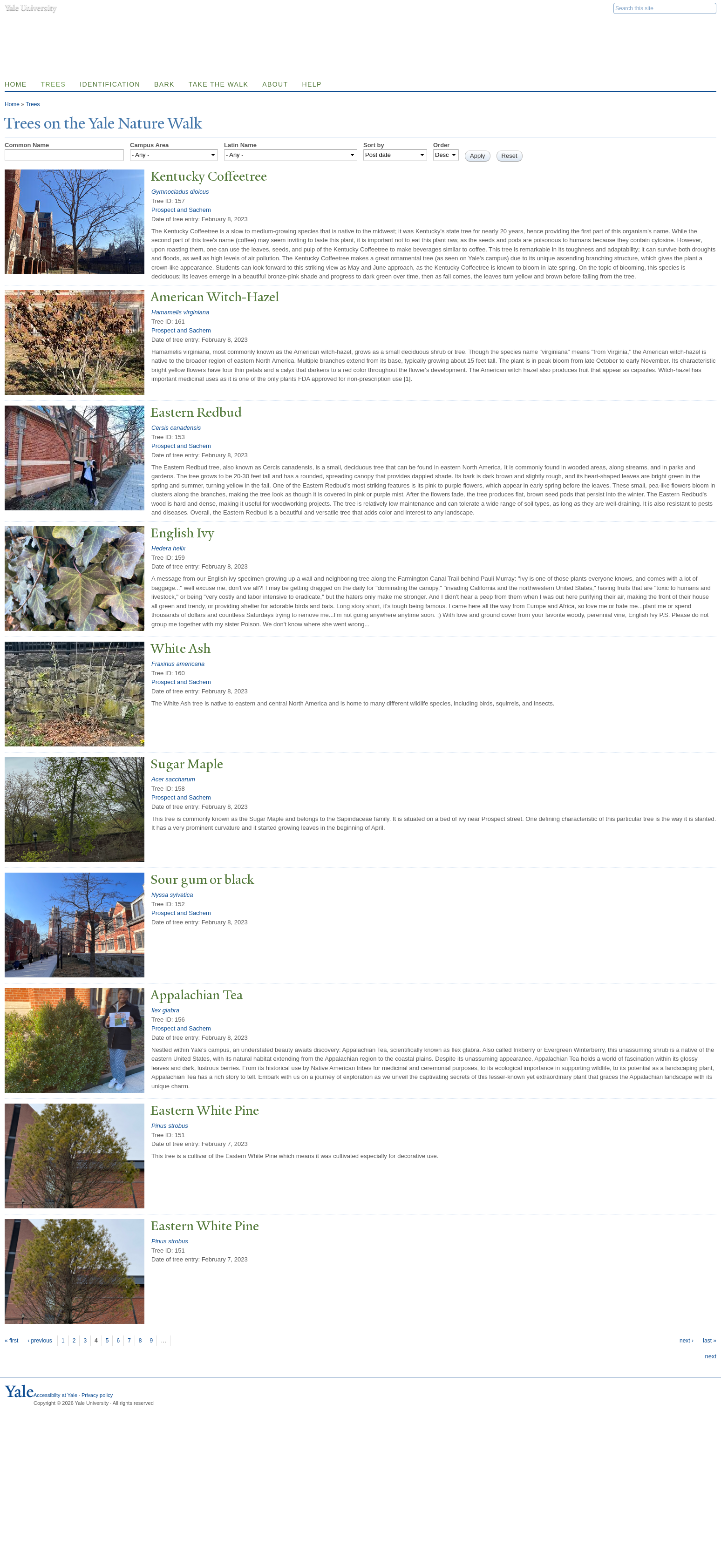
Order (441, 145)
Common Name (27, 145)
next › (687, 1340)
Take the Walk (218, 84)
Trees (53, 84)
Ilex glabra (165, 1010)
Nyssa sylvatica (172, 894)
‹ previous (39, 1340)
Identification (110, 84)
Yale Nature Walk (105, 27)
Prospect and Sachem (181, 209)
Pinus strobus (169, 1125)
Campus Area (149, 145)
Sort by (373, 145)
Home (12, 104)
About (275, 84)
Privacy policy (97, 1395)
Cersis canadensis (176, 427)
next (710, 1356)
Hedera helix (168, 548)
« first (11, 1340)
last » (709, 1340)
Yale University (31, 8)
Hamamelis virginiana (180, 312)
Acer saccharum (173, 779)
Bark (164, 84)
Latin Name (240, 145)
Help (311, 84)
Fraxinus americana (177, 663)
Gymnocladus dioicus (180, 191)
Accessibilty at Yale (55, 1395)
